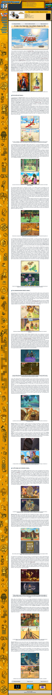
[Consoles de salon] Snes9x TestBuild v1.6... (31, 4)
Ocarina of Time (38, 102)
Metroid (18, 472)
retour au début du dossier (30, 23)
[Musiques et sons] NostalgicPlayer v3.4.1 (31, 3)
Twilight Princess (22, 60)
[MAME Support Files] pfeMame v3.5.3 (31, 6)
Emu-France (38, 1)
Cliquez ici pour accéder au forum (30, 692)
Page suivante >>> (44, 23)
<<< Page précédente (16, 23)
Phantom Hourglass (28, 338)
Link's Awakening (35, 301)
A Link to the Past (44, 58)
